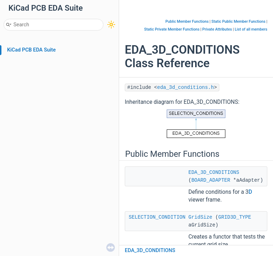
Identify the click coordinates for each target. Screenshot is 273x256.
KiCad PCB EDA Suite (31, 50)
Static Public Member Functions (239, 21)
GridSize (200, 217)
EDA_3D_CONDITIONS (213, 172)
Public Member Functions (187, 21)
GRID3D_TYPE (234, 217)
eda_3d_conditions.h (185, 87)
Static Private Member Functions (172, 29)
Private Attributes (217, 29)
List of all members (251, 29)
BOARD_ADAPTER (210, 180)
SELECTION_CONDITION (157, 217)
